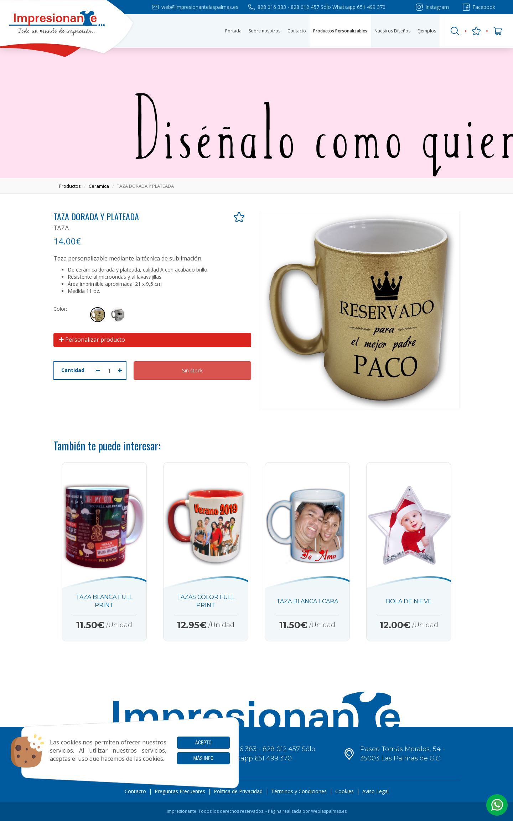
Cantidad (72, 370)
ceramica (99, 186)
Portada (233, 31)
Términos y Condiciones (299, 791)
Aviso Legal (375, 791)
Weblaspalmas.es (329, 811)
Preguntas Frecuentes (180, 791)
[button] (497, 805)
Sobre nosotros (264, 31)
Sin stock (192, 370)
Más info (203, 758)
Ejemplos (427, 31)
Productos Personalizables (340, 31)
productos (70, 186)
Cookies (344, 791)
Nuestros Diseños (392, 31)
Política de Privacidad (238, 791)
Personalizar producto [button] (92, 340)
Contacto (296, 31)
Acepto (203, 742)
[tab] (152, 340)
